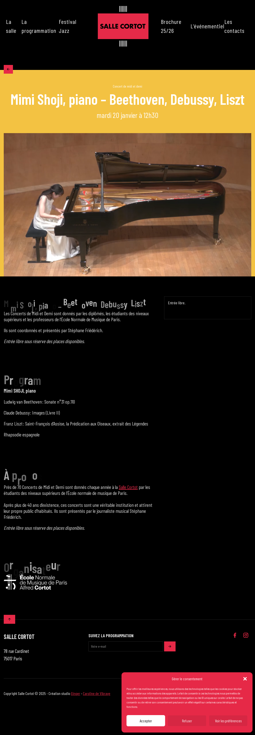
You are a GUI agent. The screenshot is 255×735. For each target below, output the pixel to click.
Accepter (146, 721)
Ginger (75, 695)
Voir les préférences (228, 721)
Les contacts (234, 26)
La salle (11, 26)
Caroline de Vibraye (96, 695)
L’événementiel (207, 26)
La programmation (38, 26)
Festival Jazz (67, 26)
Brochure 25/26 (171, 26)
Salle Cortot (128, 489)
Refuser (187, 721)
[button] (245, 678)
